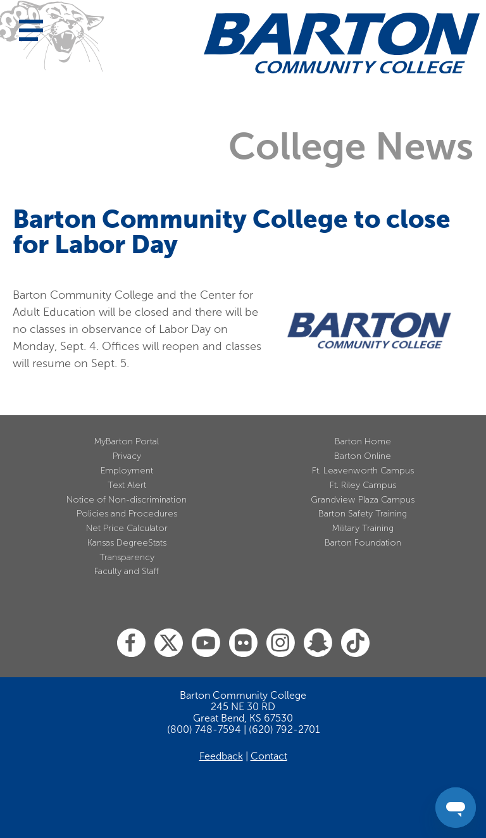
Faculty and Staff (126, 571)
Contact (269, 756)
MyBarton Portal (126, 441)
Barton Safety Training (362, 513)
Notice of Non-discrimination (126, 499)
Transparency (126, 557)
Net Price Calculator (127, 528)
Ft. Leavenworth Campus (363, 470)
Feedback (221, 756)
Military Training (363, 528)
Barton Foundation (363, 542)
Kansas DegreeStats (126, 542)
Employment (127, 470)
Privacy (127, 456)
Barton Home (363, 441)
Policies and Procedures (127, 513)
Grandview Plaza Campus (362, 499)
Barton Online (362, 456)
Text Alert (127, 485)
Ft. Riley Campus (363, 485)
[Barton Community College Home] (342, 43)
